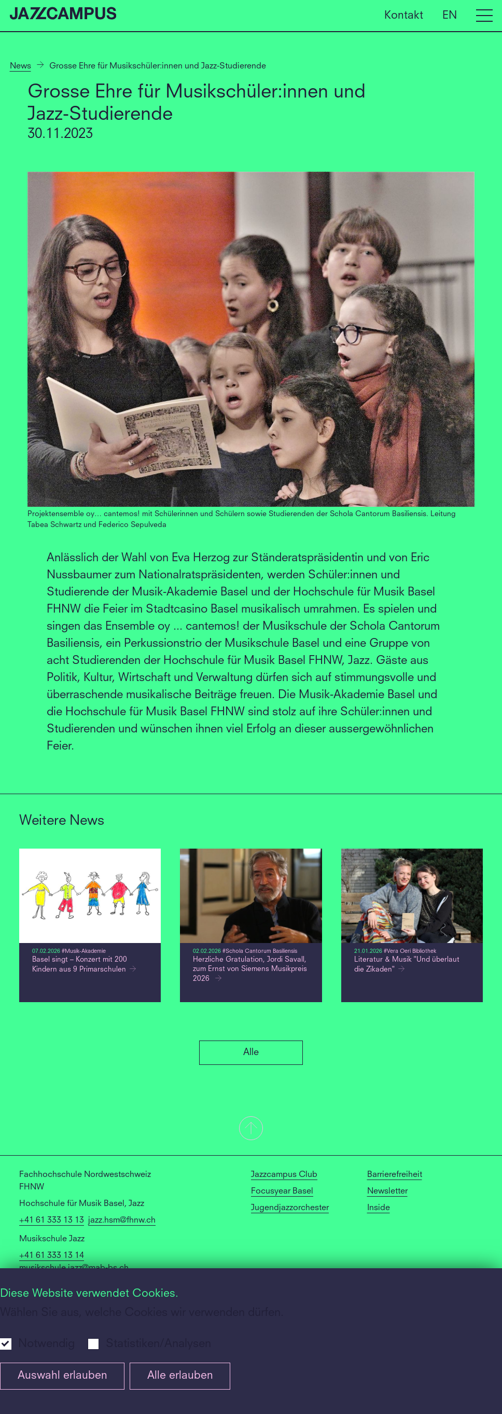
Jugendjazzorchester (290, 1208)
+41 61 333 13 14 (51, 1256)
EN (449, 15)
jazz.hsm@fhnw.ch (122, 1220)
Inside (378, 1208)
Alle (251, 1052)
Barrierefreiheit (394, 1175)
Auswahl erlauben (62, 1375)
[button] (251, 1129)
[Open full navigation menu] (484, 15)
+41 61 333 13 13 (51, 1220)
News (20, 66)
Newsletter (387, 1191)
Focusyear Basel (282, 1191)
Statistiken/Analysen (158, 1344)
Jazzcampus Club (284, 1175)
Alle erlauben (180, 1375)
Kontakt (403, 15)
